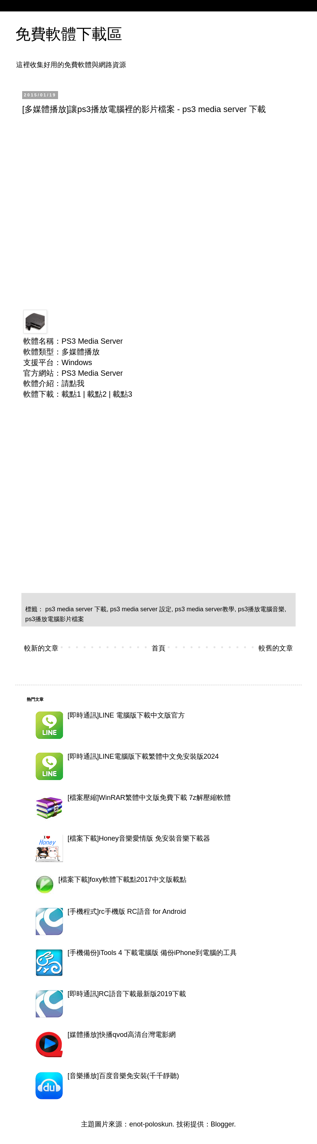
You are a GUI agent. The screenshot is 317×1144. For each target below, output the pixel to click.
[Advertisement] (71, 195)
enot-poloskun (150, 1124)
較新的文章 (41, 648)
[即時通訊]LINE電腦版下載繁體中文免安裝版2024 (143, 756)
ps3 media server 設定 (140, 609)
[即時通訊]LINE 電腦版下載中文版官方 (126, 715)
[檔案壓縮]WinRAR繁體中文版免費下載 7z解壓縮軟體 (149, 797)
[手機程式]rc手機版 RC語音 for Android (127, 911)
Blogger (222, 1124)
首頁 (158, 648)
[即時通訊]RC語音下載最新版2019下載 (127, 994)
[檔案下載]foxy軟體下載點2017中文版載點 (122, 879)
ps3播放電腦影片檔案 (54, 618)
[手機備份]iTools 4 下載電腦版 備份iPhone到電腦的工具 (152, 953)
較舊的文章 (276, 648)
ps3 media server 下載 (76, 609)
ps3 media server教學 (205, 609)
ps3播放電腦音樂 (261, 609)
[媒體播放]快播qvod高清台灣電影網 (122, 1034)
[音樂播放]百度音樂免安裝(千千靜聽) (123, 1076)
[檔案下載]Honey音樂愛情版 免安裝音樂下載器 (139, 838)
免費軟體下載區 (68, 34)
